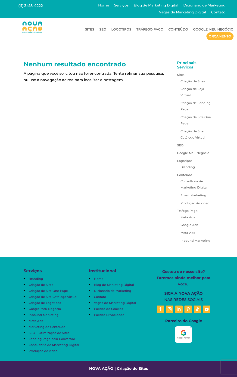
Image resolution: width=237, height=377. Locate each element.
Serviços (121, 5)
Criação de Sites (193, 81)
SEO (102, 29)
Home (103, 5)
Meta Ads (188, 217)
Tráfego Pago (149, 29)
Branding (188, 167)
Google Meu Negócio (213, 29)
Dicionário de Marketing (204, 5)
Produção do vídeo (195, 203)
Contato (218, 12)
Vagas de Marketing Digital (182, 12)
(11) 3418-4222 (30, 5)
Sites (89, 29)
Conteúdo (178, 29)
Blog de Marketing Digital (156, 5)
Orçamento (220, 36)
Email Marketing (193, 195)
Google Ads (189, 225)
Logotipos (121, 29)
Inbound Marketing (195, 240)
